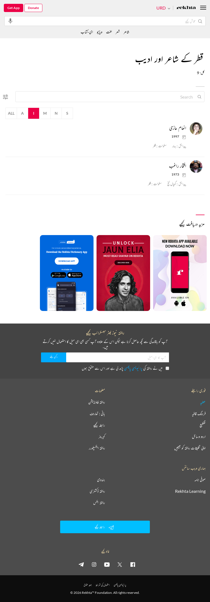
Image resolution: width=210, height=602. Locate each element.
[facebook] (132, 564)
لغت (109, 31)
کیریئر (101, 436)
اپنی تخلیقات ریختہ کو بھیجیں (190, 448)
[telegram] (81, 564)
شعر (118, 31)
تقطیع (203, 425)
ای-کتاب (87, 31)
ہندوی (101, 480)
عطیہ (203, 402)
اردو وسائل (199, 436)
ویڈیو (99, 31)
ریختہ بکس (99, 502)
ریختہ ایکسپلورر (97, 448)
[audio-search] (10, 20)
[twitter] (119, 564)
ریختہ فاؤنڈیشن (96, 402)
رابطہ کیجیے (99, 425)
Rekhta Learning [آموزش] (190, 491)
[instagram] (94, 564)
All (11, 113)
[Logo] (186, 8)
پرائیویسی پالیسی (133, 368)
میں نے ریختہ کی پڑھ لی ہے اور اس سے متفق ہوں (125, 368)
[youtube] (107, 564)
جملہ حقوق (88, 585)
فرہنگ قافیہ (199, 413)
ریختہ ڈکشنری (97, 491)
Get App (13, 8)
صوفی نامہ (200, 480)
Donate (33, 8)
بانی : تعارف (97, 413)
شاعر (126, 31)
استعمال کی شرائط (103, 585)
